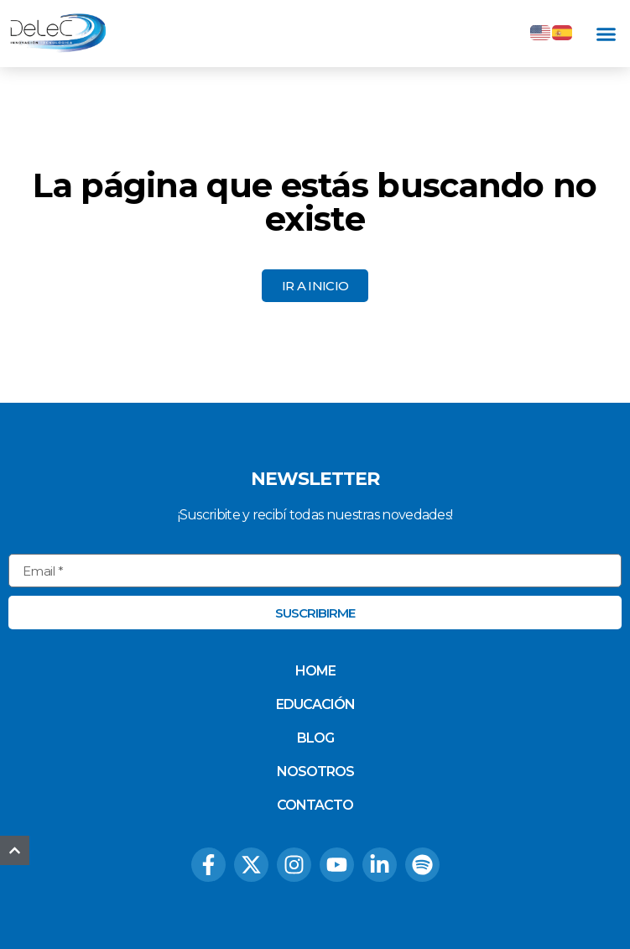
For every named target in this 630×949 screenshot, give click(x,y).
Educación (315, 704)
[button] (606, 34)
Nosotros (315, 772)
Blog (315, 738)
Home (315, 671)
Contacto (315, 805)
